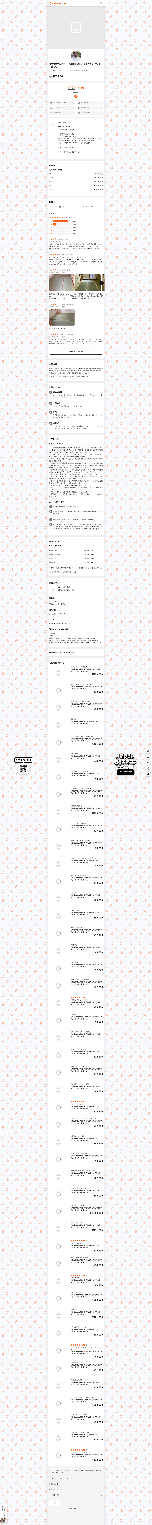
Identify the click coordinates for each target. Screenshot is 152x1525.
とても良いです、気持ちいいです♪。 (61, 328)
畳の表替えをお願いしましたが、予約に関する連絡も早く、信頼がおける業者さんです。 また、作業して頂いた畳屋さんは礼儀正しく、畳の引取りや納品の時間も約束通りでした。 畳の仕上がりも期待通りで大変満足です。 (76, 296)
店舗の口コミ (62, 207)
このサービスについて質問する (68, 152)
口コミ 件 (71, 89)
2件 (74, 224)
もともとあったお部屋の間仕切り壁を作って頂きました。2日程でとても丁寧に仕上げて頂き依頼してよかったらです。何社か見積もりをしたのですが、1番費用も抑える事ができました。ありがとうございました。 (75, 341)
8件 (74, 221)
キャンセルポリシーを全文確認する (62, 572)
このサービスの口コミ (89, 207)
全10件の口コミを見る (76, 351)
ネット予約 (57, 392)
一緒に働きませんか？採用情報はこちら (3, 1511)
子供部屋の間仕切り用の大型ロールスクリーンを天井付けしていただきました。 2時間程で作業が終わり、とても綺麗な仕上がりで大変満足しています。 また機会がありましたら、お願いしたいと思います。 (75, 262)
